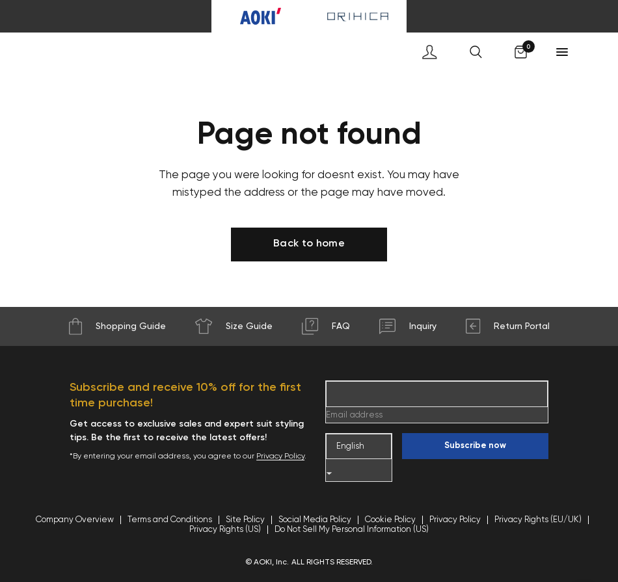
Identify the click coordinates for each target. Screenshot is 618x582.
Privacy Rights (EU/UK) (538, 520)
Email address (354, 415)
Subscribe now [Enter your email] (475, 446)
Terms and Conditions (170, 520)
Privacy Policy (280, 456)
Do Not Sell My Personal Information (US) (352, 529)
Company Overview (75, 520)
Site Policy (245, 520)
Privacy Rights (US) (225, 529)
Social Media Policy (314, 520)
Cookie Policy (390, 520)
